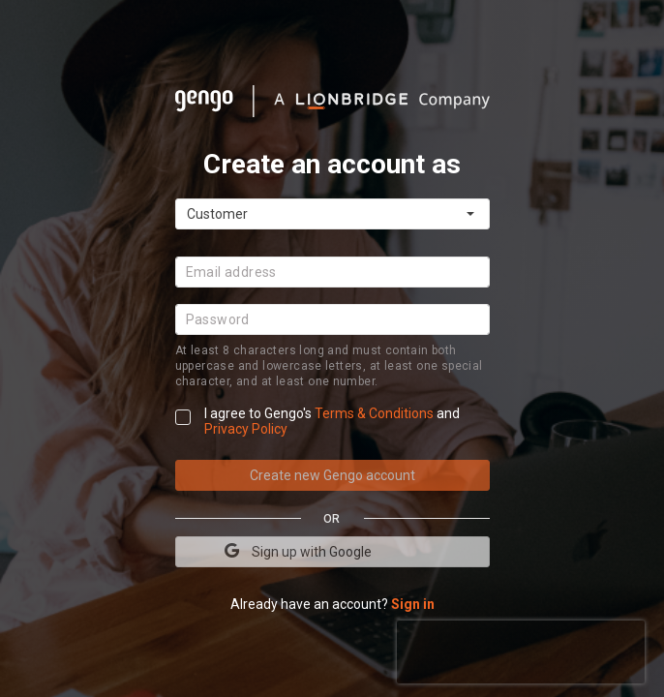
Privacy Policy (245, 429)
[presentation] (521, 650)
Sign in (413, 604)
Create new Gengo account (332, 475)
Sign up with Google (298, 551)
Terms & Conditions (376, 413)
